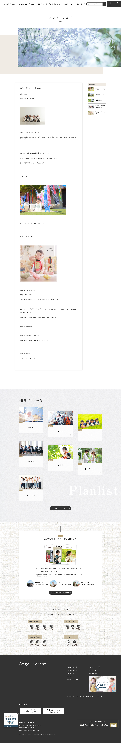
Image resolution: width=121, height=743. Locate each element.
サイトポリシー (77, 696)
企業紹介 (69, 696)
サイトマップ (98, 696)
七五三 (32, 4)
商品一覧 (79, 4)
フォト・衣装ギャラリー (66, 4)
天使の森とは (23, 4)
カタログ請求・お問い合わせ (60, 592)
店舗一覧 (53, 4)
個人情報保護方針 (88, 696)
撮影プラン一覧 (42, 4)
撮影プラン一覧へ (60, 508)
